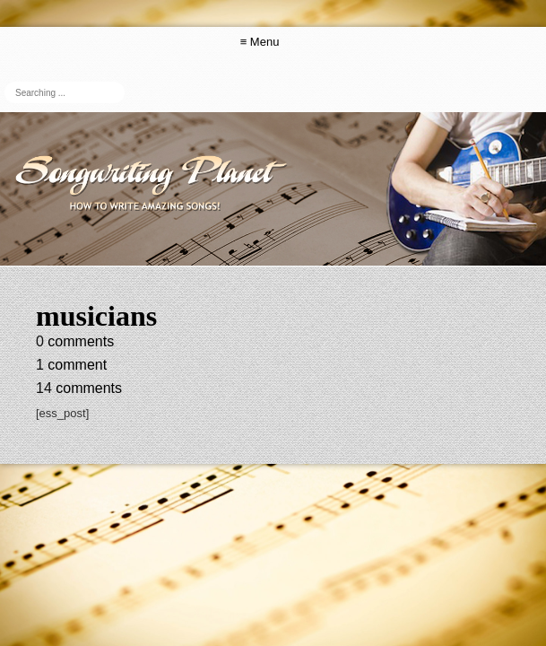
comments (75, 341)
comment (71, 364)
